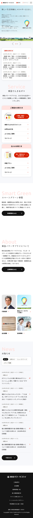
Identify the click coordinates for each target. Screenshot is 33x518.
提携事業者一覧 (16, 489)
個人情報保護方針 (16, 493)
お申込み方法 (9, 129)
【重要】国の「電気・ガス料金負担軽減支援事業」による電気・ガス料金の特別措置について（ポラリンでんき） (15, 58)
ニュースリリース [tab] (22, 359)
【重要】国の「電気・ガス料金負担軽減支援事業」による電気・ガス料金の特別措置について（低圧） (15, 75)
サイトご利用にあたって (16, 496)
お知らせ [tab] (12, 359)
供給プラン (8, 163)
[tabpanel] (16, 411)
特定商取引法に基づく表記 (16, 504)
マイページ (26, 2)
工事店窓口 (16, 482)
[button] (17, 44)
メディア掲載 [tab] (7, 363)
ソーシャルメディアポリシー (16, 500)
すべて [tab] (5, 359)
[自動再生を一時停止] (29, 37)
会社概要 (16, 486)
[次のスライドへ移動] (20, 44)
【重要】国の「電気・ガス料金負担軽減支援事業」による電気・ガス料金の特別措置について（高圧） (15, 67)
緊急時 (19, 2)
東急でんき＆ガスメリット (13, 125)
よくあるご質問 (9, 134)
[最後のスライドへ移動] (13, 44)
